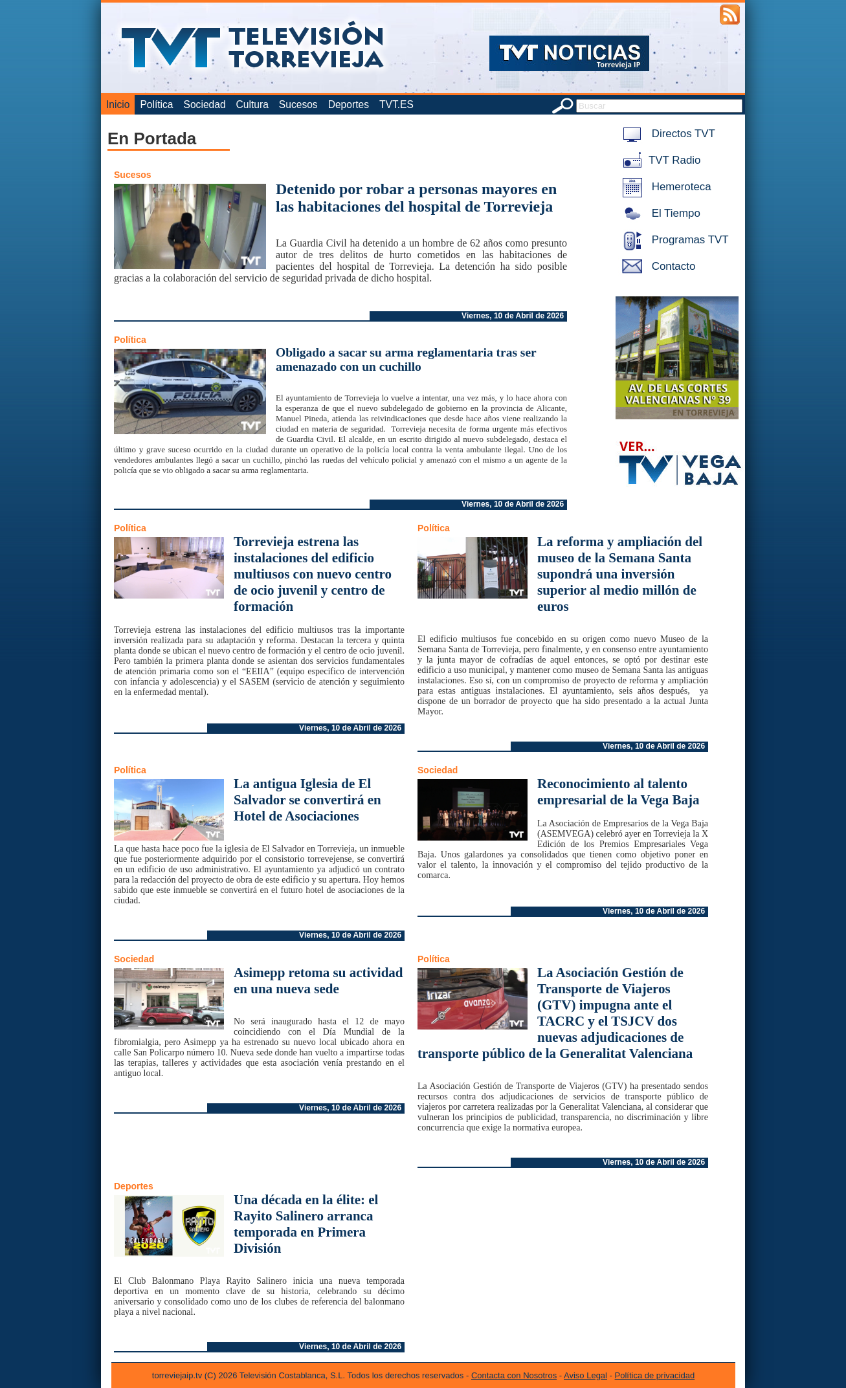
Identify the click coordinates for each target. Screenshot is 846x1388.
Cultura (252, 104)
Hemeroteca (664, 187)
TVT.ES (396, 104)
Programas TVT (673, 240)
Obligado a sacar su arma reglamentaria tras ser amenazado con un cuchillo (406, 359)
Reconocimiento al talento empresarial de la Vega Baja (618, 792)
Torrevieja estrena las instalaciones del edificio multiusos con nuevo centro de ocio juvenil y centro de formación (313, 574)
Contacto (656, 266)
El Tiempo (659, 213)
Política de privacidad (655, 1375)
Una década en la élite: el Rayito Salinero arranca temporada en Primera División (306, 1224)
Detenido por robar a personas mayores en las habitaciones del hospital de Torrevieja (416, 198)
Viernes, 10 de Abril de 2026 (513, 315)
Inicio (117, 104)
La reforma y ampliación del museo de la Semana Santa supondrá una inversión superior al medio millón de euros (619, 574)
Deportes (348, 104)
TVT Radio (659, 160)
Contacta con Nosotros (514, 1375)
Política (156, 104)
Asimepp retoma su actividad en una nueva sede (318, 981)
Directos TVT (666, 133)
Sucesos (298, 104)
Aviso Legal (585, 1375)
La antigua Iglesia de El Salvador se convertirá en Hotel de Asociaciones (307, 800)
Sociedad (205, 104)
